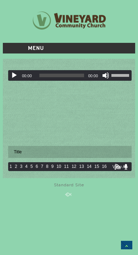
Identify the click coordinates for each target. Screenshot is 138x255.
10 (58, 166)
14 (89, 166)
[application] (70, 75)
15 (96, 166)
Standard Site (69, 184)
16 (104, 166)
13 (81, 166)
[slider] (61, 75)
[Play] (14, 75)
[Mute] (105, 75)
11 (66, 166)
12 (74, 166)
